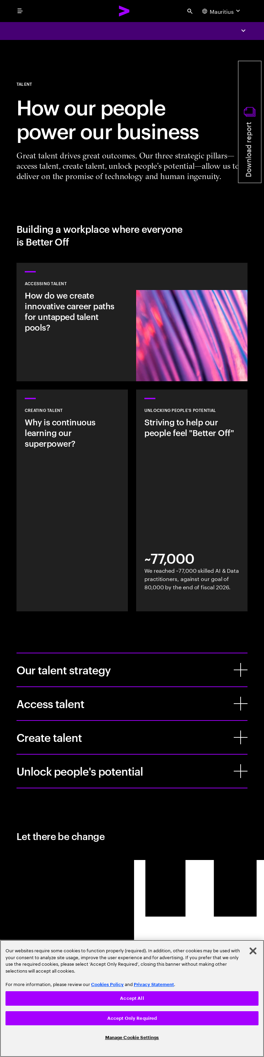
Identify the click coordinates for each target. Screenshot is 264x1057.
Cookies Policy (107, 984)
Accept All (132, 998)
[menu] (20, 11)
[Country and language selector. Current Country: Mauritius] (222, 11)
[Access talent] (241, 704)
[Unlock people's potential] (241, 771)
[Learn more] (72, 500)
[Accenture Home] (124, 11)
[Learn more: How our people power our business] (132, 322)
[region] (132, 998)
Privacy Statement (154, 984)
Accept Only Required (132, 1018)
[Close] (253, 950)
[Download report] (250, 122)
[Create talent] (241, 737)
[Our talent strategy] (241, 670)
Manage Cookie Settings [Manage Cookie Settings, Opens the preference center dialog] (132, 1037)
